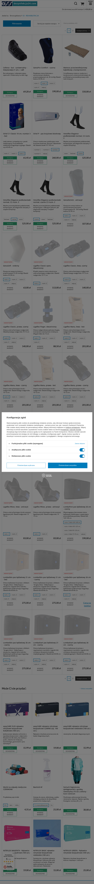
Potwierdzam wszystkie (67, 465)
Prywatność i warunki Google (70, 430)
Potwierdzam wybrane (26, 465)
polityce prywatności (73, 427)
